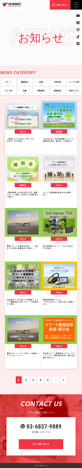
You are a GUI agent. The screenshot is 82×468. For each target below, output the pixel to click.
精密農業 (41, 90)
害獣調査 (57, 90)
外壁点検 (57, 82)
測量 (24, 90)
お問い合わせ (61, 5)
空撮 (41, 82)
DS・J (8, 82)
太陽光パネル (73, 90)
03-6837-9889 (44, 427)
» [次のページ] (63, 380)
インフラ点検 (73, 82)
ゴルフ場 (8, 90)
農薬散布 (24, 82)
